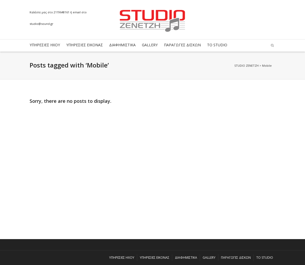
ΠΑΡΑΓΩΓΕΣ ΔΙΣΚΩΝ (182, 44)
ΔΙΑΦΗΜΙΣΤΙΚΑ (122, 44)
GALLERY (150, 44)
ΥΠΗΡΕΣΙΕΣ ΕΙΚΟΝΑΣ (84, 44)
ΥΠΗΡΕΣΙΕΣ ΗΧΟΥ (45, 44)
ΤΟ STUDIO (217, 44)
